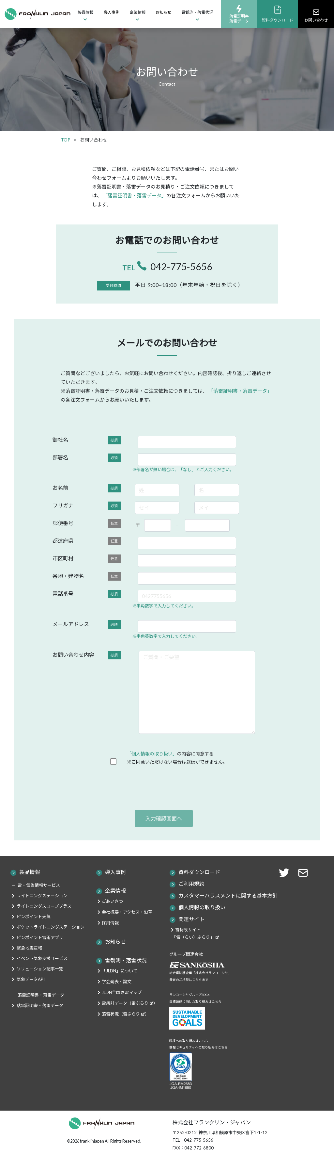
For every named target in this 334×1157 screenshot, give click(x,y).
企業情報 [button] (137, 12)
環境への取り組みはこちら (188, 1041)
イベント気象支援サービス (42, 958)
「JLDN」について (119, 970)
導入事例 (111, 12)
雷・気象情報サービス (39, 885)
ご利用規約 (191, 884)
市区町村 (87, 558)
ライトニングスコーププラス (44, 906)
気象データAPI (31, 979)
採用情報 (110, 922)
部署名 (87, 458)
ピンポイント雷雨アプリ (40, 937)
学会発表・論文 (116, 981)
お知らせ (163, 12)
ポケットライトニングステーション (50, 927)
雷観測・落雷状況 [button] (197, 12)
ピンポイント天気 (34, 916)
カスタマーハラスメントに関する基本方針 (228, 895)
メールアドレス (87, 624)
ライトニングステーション (42, 895)
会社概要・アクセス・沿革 (127, 912)
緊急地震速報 (29, 947)
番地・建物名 (87, 576)
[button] (305, 872)
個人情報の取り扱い (201, 907)
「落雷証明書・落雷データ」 (134, 195)
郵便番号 (87, 523)
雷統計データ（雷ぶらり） (130, 1003)
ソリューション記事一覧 (40, 968)
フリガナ (87, 506)
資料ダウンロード (277, 14)
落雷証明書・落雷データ (40, 1005)
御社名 (87, 440)
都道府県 (87, 541)
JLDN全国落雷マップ (122, 992)
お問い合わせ (316, 15)
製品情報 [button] (85, 12)
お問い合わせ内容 (87, 655)
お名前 (87, 488)
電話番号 (87, 594)
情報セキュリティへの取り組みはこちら (198, 1047)
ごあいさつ (112, 901)
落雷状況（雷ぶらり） (125, 1014)
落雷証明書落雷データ (239, 14)
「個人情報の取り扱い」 (152, 753)
